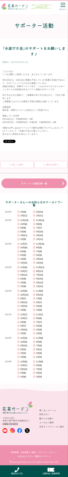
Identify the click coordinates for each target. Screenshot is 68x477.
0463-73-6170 (10, 423)
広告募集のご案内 (28, 452)
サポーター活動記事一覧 (34, 183)
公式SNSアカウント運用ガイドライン (34, 456)
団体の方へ (44, 414)
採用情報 (15, 452)
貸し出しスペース (47, 410)
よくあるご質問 (46, 422)
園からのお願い (46, 418)
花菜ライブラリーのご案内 (51, 426)
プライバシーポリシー (47, 452)
